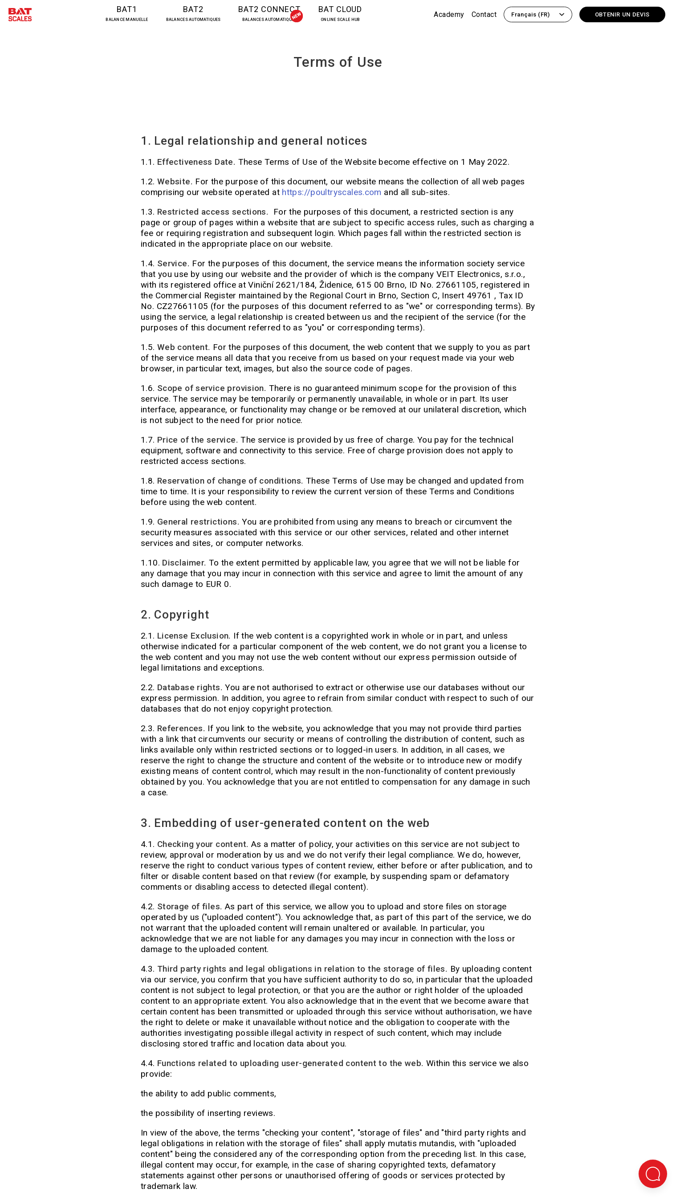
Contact (484, 14)
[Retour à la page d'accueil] (20, 16)
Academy (449, 14)
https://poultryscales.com (333, 192)
